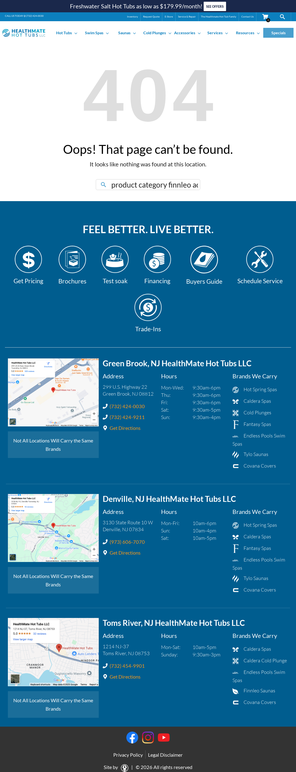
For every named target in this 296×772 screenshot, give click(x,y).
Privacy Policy (128, 754)
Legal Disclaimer (165, 754)
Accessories (187, 32)
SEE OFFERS (215, 6)
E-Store (169, 16)
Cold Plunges (157, 32)
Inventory (132, 16)
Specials (278, 32)
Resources (248, 32)
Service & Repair (187, 16)
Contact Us (247, 16)
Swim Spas (97, 32)
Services (218, 32)
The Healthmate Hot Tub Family (218, 16)
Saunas (127, 32)
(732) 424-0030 (35, 15)
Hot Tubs (67, 32)
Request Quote (151, 16)
